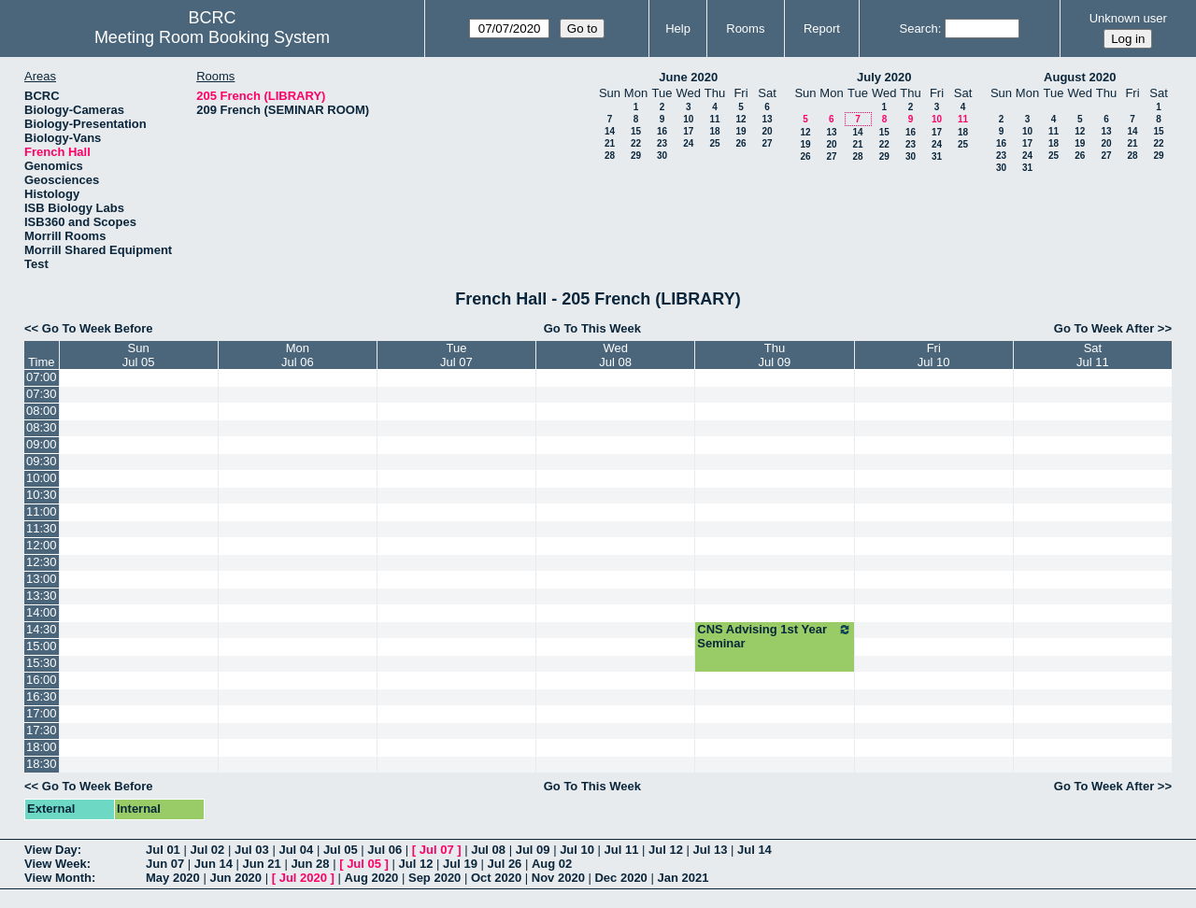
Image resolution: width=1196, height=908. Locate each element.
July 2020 (884, 77)
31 (937, 156)
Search (918, 28)
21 (610, 143)
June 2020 (688, 77)
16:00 (41, 680)
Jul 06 (384, 850)
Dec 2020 (620, 878)
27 (767, 143)
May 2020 (173, 878)
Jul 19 (460, 864)
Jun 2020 (235, 878)
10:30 (41, 495)
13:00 (41, 579)
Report (822, 28)
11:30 (41, 528)
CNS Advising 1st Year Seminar (774, 636)
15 (636, 131)
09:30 (41, 461)
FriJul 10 (934, 355)
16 (662, 131)
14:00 (41, 612)
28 (610, 155)
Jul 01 (163, 850)
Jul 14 (754, 850)
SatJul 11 (1092, 355)
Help (678, 28)
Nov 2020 (558, 878)
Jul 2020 (303, 878)
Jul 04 (295, 850)
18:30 (41, 764)
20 (767, 131)
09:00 (41, 444)
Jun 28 (310, 864)
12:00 (41, 545)
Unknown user (1128, 18)
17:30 (41, 730)
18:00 (41, 747)
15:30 (41, 663)
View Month (58, 878)
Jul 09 (533, 850)
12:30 (41, 562)
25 (714, 143)
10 (688, 119)
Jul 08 (488, 850)
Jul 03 (252, 850)
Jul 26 (505, 864)
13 (767, 119)
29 (636, 155)
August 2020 (1080, 77)
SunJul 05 (138, 355)
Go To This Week (592, 328)
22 (636, 143)
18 (714, 131)
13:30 (41, 596)
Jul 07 (437, 850)
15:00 (41, 646)
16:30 (41, 696)
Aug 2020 (372, 878)
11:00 (41, 511)
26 (740, 143)
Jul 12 (665, 850)
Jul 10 (577, 850)
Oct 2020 (496, 878)
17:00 (41, 713)
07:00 (41, 377)
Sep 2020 (434, 878)
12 (740, 119)
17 (688, 131)
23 (662, 143)
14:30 (41, 629)
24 (688, 143)
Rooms (745, 28)
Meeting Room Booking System (212, 37)
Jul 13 (710, 850)
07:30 (41, 394)
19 (740, 131)
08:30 (41, 427)
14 (610, 131)
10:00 (41, 478)
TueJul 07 (456, 355)
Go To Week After (1104, 328)
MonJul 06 (297, 355)
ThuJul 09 (775, 355)
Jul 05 (340, 850)
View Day (51, 850)
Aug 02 (552, 864)
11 (714, 119)
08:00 (41, 411)
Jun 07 (165, 864)
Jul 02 (207, 850)
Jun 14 (213, 864)
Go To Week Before (97, 328)
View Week (55, 864)
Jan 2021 (682, 878)
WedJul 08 (615, 355)
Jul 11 (622, 850)
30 (662, 155)
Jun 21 (262, 864)
